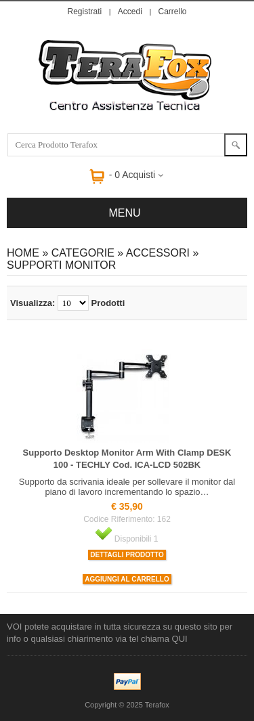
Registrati (85, 11)
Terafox (157, 705)
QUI (180, 639)
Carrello (172, 11)
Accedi (130, 11)
